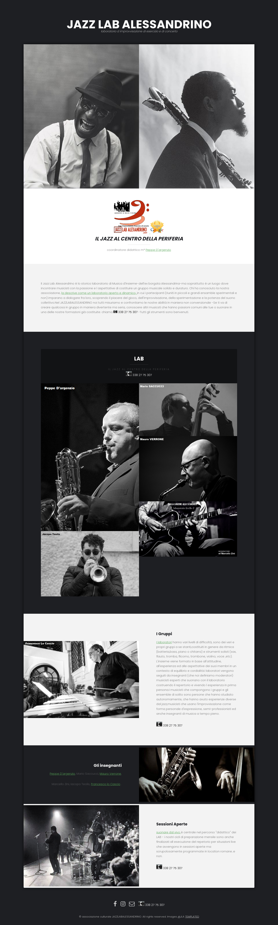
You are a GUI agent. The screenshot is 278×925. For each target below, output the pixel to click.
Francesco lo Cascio (105, 784)
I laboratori (164, 642)
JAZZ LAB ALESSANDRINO (139, 24)
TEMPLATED (192, 917)
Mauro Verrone (110, 774)
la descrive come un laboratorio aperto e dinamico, (99, 293)
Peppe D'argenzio (158, 250)
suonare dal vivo (168, 832)
